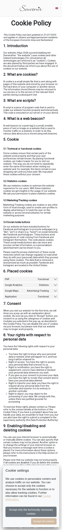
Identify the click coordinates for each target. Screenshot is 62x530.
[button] (58, 8)
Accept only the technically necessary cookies (31, 511)
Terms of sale (27, 527)
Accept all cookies (43, 521)
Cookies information (45, 527)
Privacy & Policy (12, 527)
